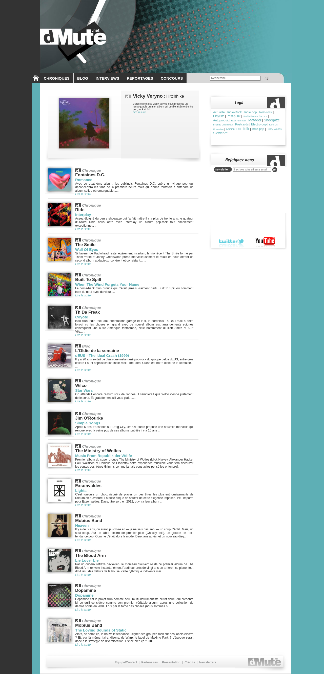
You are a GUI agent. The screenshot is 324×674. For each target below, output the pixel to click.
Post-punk (233, 116)
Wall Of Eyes (86, 249)
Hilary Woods (274, 129)
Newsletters (207, 662)
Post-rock (265, 112)
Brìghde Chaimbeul (223, 124)
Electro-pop (259, 124)
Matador (254, 120)
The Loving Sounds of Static (101, 630)
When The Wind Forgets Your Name (107, 284)
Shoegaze (272, 120)
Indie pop (250, 112)
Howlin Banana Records (255, 116)
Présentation (171, 662)
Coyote (81, 317)
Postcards (242, 124)
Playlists (218, 116)
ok (274, 169)
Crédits (190, 662)
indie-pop (258, 129)
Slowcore (220, 133)
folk (246, 128)
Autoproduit (221, 120)
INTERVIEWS (107, 78)
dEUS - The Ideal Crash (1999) (102, 355)
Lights (81, 490)
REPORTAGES (140, 78)
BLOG (82, 78)
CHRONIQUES (57, 78)
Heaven (82, 525)
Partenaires (149, 662)
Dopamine (84, 595)
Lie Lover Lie (87, 560)
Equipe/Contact (126, 662)
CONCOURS (172, 78)
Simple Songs (87, 423)
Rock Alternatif (238, 120)
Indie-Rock (234, 112)
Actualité (219, 112)
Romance (83, 180)
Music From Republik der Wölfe (103, 455)
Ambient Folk (233, 129)
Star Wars (84, 390)
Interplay (83, 214)
